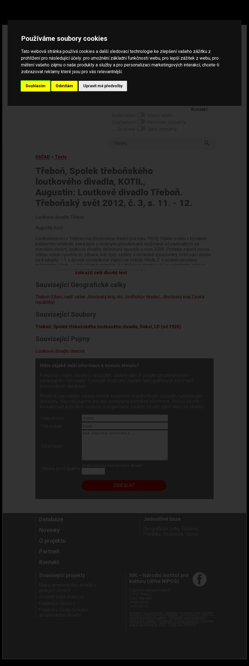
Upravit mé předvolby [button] (103, 86)
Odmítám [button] (64, 86)
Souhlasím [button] (36, 86)
